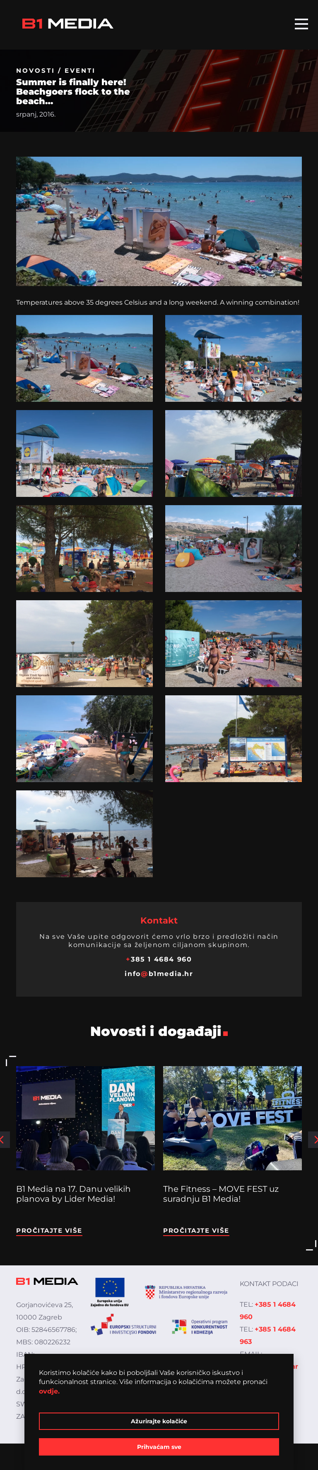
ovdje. (49, 1391)
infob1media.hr (159, 974)
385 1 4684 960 (159, 959)
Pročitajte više (49, 1230)
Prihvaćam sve (159, 1447)
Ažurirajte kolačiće (159, 1421)
